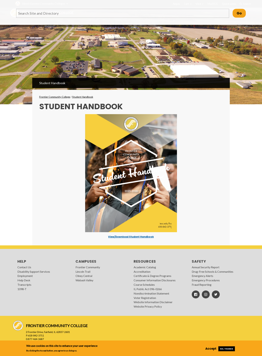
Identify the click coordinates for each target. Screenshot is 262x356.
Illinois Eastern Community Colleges (43, 3)
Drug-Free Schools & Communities (212, 271)
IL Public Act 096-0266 (148, 289)
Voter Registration (145, 297)
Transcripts (24, 284)
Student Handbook (52, 83)
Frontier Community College (54, 96)
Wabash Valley (84, 280)
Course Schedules (144, 284)
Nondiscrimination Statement (151, 293)
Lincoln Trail (83, 271)
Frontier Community (88, 267)
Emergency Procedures (206, 280)
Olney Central (84, 275)
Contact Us (24, 267)
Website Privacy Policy (148, 306)
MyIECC (212, 3)
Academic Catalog (145, 267)
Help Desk (23, 280)
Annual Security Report (205, 267)
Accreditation (142, 271)
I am (187, 3)
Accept (210, 348)
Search (245, 3)
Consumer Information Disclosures (155, 280)
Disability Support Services (33, 271)
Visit (199, 3)
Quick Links (229, 3)
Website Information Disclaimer (153, 302)
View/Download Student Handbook (131, 237)
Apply (176, 3)
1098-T (22, 289)
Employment (25, 275)
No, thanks (226, 348)
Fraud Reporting (201, 284)
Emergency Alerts (202, 275)
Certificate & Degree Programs (152, 275)
